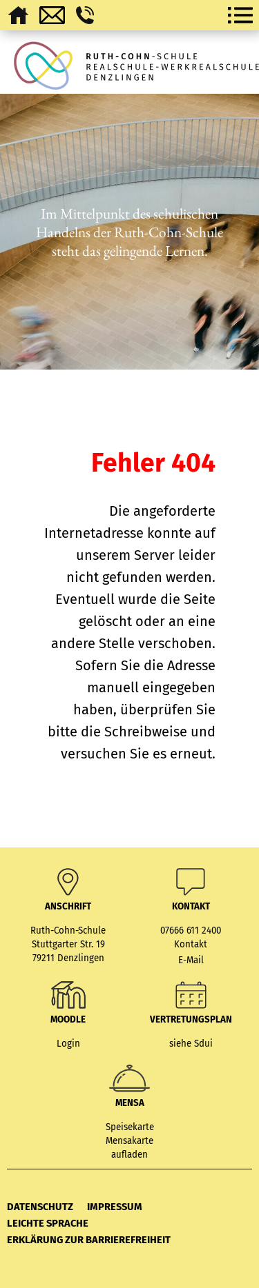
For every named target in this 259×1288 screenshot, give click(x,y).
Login (68, 1043)
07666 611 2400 (190, 930)
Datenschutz (40, 1206)
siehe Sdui (191, 1043)
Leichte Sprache (47, 1223)
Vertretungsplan (191, 1019)
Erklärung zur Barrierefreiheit (89, 1240)
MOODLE (68, 1019)
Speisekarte (130, 1127)
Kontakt (190, 944)
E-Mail (191, 960)
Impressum (114, 1206)
